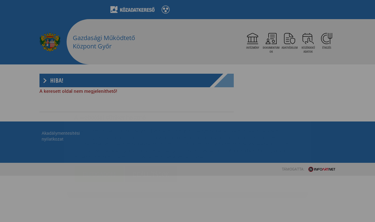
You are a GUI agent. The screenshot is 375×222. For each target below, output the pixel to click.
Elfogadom (99, 137)
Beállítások (151, 137)
